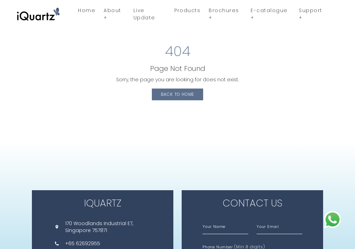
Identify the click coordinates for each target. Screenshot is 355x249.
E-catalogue (269, 14)
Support (310, 14)
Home (86, 10)
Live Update (144, 14)
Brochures (224, 14)
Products (187, 10)
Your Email (268, 226)
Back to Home (177, 94)
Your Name (213, 226)
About (112, 14)
